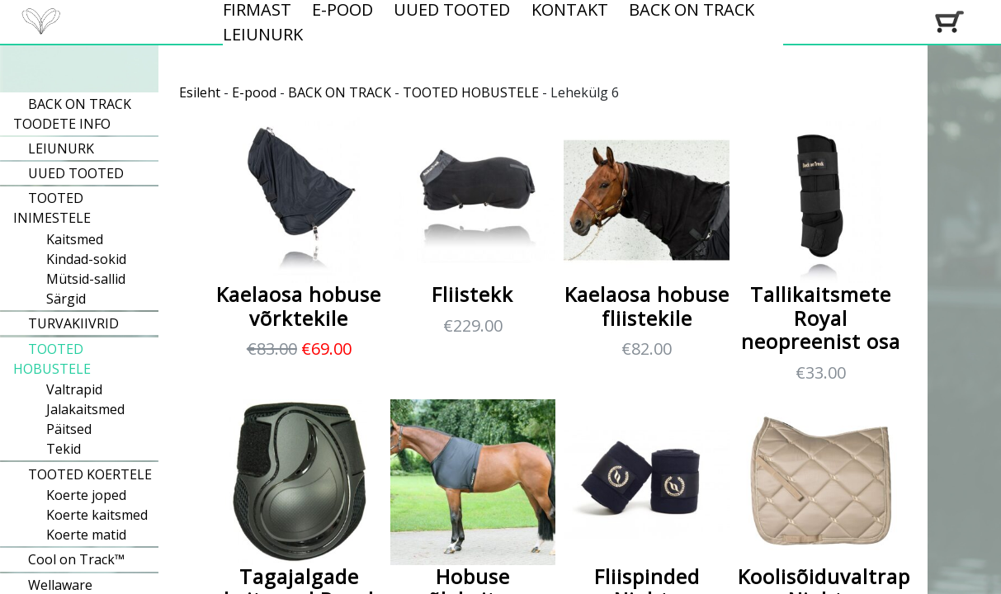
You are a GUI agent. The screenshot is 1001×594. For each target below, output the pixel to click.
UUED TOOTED (76, 173)
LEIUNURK (263, 34)
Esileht (199, 92)
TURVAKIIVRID (73, 323)
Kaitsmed (74, 239)
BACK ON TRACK (339, 92)
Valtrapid (74, 389)
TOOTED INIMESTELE (52, 208)
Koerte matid (86, 535)
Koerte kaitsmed (97, 515)
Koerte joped (86, 495)
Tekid (63, 449)
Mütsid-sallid (85, 279)
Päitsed (69, 429)
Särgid (66, 299)
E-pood (254, 92)
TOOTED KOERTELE (90, 474)
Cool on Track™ (76, 559)
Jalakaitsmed (85, 409)
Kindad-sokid (86, 259)
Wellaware (60, 585)
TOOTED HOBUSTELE (471, 92)
